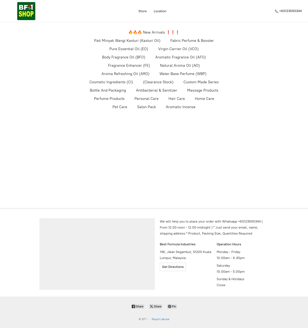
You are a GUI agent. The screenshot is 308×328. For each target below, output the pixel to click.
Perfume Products (109, 98)
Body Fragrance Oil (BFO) (123, 57)
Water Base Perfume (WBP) (183, 73)
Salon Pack (146, 107)
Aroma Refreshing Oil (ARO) (125, 73)
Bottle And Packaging (108, 90)
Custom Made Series (201, 82)
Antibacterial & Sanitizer (156, 90)
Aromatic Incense (181, 107)
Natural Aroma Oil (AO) (180, 65)
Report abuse (160, 319)
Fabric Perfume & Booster (192, 40)
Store (142, 11)
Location (160, 11)
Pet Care (119, 107)
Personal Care (146, 98)
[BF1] (26, 11)
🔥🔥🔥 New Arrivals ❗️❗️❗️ (154, 32)
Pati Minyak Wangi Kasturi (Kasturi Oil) (127, 40)
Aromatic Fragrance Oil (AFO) (180, 57)
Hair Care (177, 98)
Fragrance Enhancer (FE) (129, 65)
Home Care (204, 98)
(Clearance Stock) (158, 82)
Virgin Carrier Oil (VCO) (178, 49)
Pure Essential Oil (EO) (128, 49)
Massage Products (202, 90)
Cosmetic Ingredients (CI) (111, 82)
